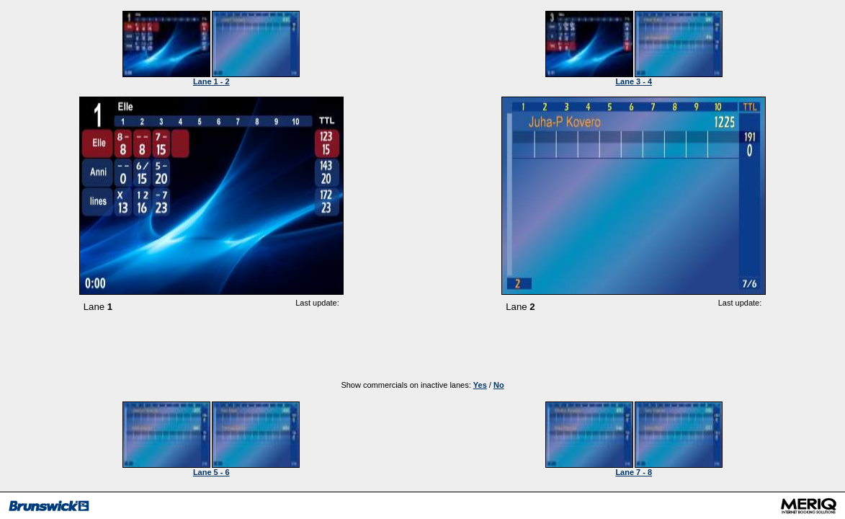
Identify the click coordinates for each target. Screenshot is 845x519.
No (498, 385)
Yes (480, 385)
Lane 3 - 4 (633, 81)
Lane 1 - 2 (211, 81)
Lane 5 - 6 (211, 472)
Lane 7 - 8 (633, 472)
